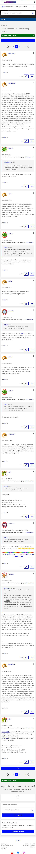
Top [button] (19, 840)
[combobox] (16, 13)
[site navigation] (2, 2)
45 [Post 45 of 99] (4, 758)
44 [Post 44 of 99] (4, 708)
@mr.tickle (6, 738)
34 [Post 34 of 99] (4, 222)
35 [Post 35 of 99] (4, 270)
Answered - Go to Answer (18, 35)
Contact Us (32, 847)
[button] (33, 53)
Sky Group (3, 848)
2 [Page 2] (13, 47)
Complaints (4, 847)
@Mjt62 (6, 247)
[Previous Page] (7, 47)
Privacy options (4, 844)
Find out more (29, 157)
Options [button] (3, 25)
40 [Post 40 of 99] (4, 461)
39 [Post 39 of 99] (4, 423)
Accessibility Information (29, 845)
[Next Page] (28, 47)
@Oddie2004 (7, 162)
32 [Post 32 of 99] (4, 137)
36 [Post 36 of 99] (4, 300)
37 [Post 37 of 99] (4, 345)
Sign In (34, 2)
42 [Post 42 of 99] (4, 563)
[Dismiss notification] (34, 6)
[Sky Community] (10, 2)
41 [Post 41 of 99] (4, 512)
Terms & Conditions (30, 844)
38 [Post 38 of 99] (4, 379)
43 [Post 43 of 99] (4, 653)
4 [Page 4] (19, 47)
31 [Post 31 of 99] (4, 72)
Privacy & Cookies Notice (7, 845)
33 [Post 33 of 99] (4, 182)
